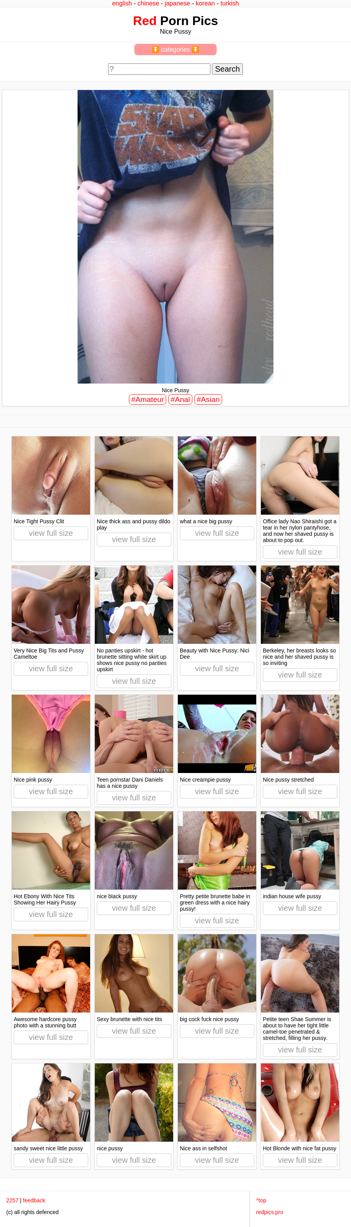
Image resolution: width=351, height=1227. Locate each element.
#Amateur (147, 399)
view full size (51, 533)
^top (261, 1200)
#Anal (180, 399)
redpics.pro (269, 1212)
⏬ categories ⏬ (176, 49)
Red (145, 21)
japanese (177, 3)
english (122, 3)
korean (205, 3)
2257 (12, 1200)
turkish (230, 3)
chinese (148, 3)
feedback (34, 1200)
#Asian (208, 399)
